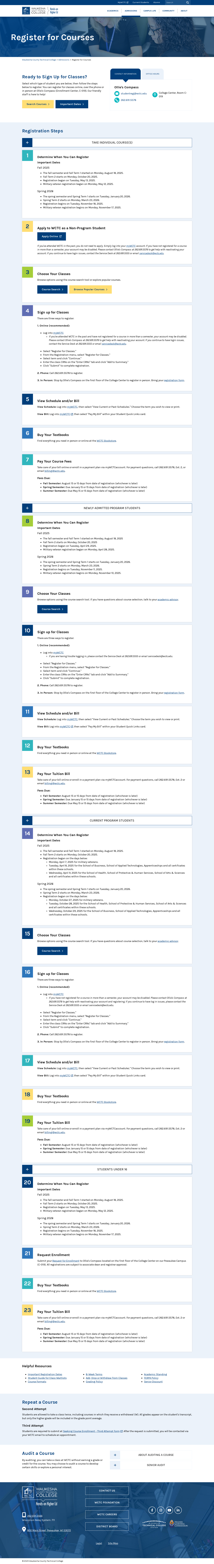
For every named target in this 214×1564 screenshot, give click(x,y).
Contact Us (107, 1490)
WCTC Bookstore (106, 440)
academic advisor (168, 599)
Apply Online (50, 236)
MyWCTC (122, 2)
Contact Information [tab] (126, 74)
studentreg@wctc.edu (130, 93)
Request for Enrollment (65, 1260)
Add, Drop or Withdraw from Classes (106, 1378)
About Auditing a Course (156, 1455)
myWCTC (131, 245)
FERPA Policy (151, 1378)
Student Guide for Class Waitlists (47, 1378)
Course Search (51, 289)
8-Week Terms (94, 1374)
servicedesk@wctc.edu (151, 253)
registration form (174, 380)
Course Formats (37, 1381)
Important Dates (70, 104)
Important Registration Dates (45, 1374)
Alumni (156, 2)
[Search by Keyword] (174, 2)
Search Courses (37, 104)
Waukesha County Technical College (39, 60)
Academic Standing (155, 1374)
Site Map (113, 1543)
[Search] (187, 2)
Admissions (63, 60)
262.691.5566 (35, 1515)
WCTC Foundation (107, 1502)
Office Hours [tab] (153, 74)
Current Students (141, 2)
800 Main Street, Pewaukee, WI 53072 (49, 1530)
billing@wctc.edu (55, 471)
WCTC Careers (107, 1514)
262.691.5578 (128, 100)
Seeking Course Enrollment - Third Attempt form (91, 1431)
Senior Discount (153, 1381)
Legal (99, 1543)
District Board (107, 1526)
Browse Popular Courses (89, 289)
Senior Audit (156, 1465)
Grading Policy (94, 1381)
